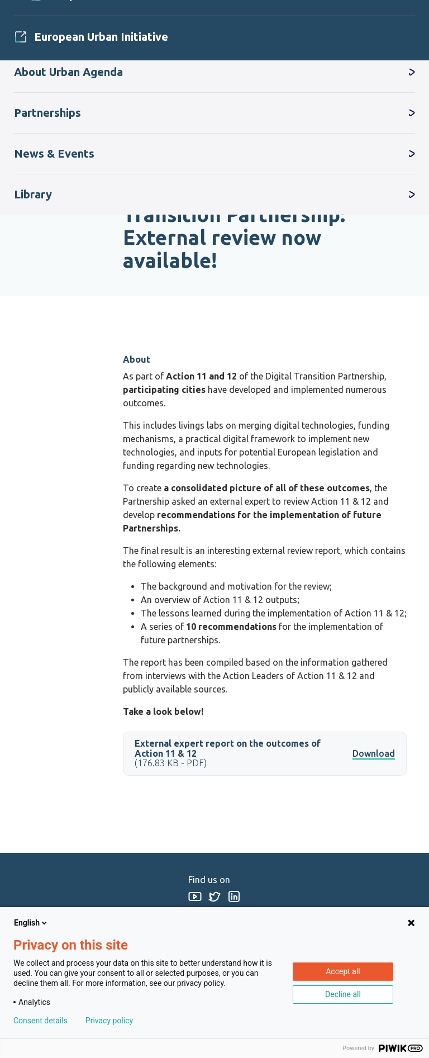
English (31, 922)
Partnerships (47, 112)
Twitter (215, 896)
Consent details (40, 1020)
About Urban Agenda (68, 71)
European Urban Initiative (101, 36)
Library (33, 194)
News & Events (54, 153)
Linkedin (234, 896)
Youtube (195, 896)
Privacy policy (109, 1020)
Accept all (343, 971)
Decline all (343, 994)
